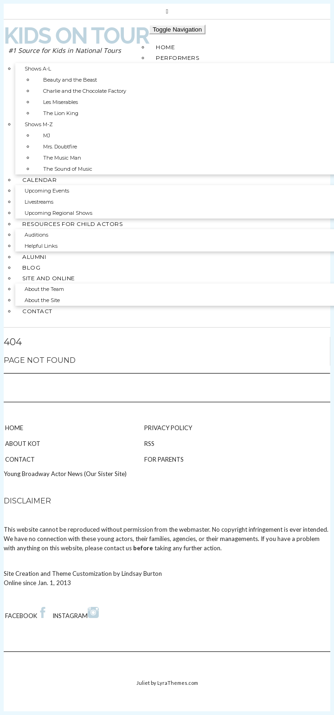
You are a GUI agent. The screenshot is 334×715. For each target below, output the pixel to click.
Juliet (143, 683)
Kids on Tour (76, 36)
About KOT (22, 443)
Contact (20, 459)
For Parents (164, 459)
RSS (149, 443)
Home (14, 428)
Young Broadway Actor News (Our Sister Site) (65, 473)
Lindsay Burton (142, 573)
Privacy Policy (168, 428)
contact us (118, 548)
